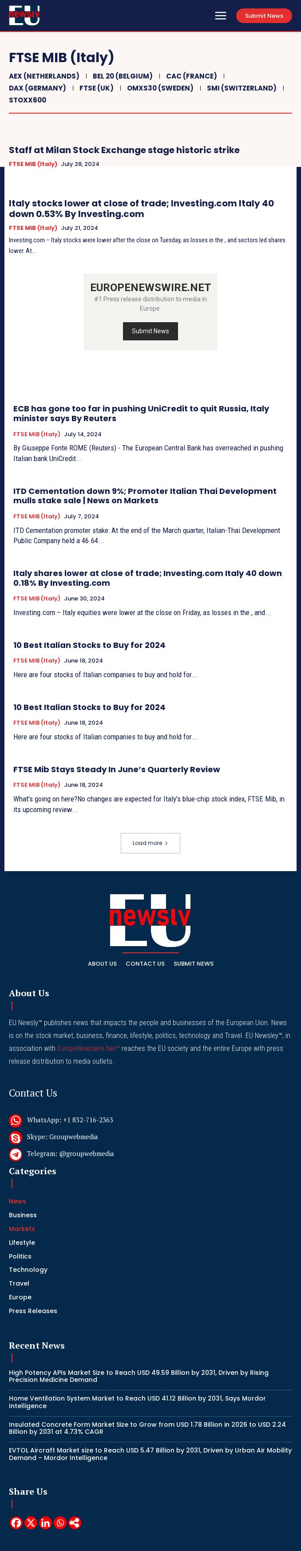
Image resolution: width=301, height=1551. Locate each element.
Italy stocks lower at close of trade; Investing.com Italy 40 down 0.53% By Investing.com (141, 208)
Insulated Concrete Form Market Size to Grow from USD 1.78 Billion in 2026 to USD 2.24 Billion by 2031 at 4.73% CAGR (147, 1428)
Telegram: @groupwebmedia (70, 1153)
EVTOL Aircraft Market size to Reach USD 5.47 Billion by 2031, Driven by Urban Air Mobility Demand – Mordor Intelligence (150, 1454)
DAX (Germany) (36, 88)
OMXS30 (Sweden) (159, 88)
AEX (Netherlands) (43, 76)
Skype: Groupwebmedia (62, 1136)
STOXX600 (26, 100)
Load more (150, 843)
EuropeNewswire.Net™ (88, 1048)
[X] (30, 1522)
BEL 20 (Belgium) (122, 76)
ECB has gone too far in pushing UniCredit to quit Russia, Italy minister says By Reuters (141, 413)
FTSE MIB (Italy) (33, 164)
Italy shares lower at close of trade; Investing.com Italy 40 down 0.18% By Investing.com (147, 578)
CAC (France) (190, 76)
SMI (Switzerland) (241, 88)
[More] (74, 1522)
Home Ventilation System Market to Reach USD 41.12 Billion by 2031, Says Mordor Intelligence (137, 1402)
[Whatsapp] (60, 1522)
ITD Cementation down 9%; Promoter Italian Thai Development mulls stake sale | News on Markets (145, 495)
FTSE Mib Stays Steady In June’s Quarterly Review (116, 769)
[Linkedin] (45, 1522)
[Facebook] (16, 1522)
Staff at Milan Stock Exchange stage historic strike (124, 150)
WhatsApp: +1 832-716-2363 (70, 1119)
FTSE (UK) (95, 88)
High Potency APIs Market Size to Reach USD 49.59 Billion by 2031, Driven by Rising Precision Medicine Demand (139, 1376)
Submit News (150, 331)
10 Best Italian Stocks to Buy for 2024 (89, 645)
